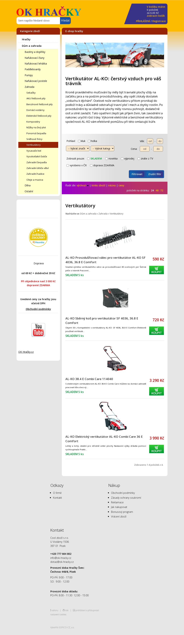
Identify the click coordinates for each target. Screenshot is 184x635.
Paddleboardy (33, 69)
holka (92, 141)
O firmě (57, 493)
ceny (121, 185)
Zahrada (29, 87)
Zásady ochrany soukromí (126, 497)
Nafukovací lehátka (36, 63)
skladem (94, 158)
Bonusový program (122, 512)
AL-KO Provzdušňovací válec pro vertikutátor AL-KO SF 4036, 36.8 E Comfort (105, 260)
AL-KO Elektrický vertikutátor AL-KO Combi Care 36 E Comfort (104, 439)
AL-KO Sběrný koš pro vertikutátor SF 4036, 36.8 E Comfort (101, 320)
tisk (66, 610)
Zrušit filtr (154, 174)
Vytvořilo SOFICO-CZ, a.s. (62, 627)
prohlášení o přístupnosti (87, 610)
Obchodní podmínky (38, 309)
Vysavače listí (33, 150)
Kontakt (57, 497)
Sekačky (31, 92)
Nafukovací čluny (34, 57)
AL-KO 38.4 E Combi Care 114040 (89, 379)
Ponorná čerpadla (36, 133)
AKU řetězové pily (35, 98)
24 (152, 190)
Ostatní (29, 191)
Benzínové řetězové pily (39, 104)
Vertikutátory (33, 144)
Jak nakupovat (119, 507)
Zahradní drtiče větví (37, 168)
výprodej (127, 158)
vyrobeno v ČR (76, 165)
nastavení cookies (58, 614)
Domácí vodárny (35, 110)
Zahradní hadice (35, 173)
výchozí (83, 185)
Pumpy (29, 75)
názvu (112, 185)
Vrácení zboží (118, 516)
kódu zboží (98, 185)
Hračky (26, 39)
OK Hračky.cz (26, 352)
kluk (81, 141)
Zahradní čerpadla (36, 162)
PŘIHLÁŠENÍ (143, 21)
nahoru (54, 610)
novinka (111, 158)
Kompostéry (33, 121)
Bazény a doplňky (35, 52)
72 (161, 190)
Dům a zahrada (32, 45)
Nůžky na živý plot (36, 127)
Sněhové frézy (34, 139)
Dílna (28, 185)
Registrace (159, 21)
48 (157, 190)
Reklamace (117, 502)
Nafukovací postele (36, 81)
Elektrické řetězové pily (38, 115)
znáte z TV (145, 158)
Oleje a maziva (34, 179)
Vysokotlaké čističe (36, 156)
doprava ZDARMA (102, 165)
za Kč (156, 11)
